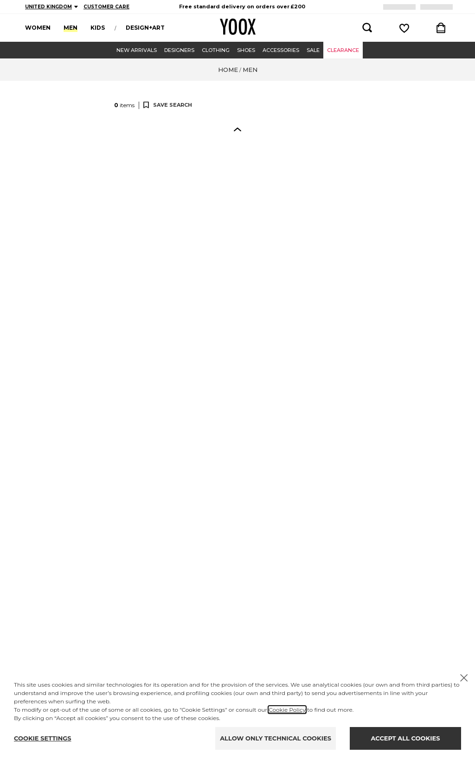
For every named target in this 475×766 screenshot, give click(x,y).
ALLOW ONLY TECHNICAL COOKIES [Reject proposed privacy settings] (275, 738)
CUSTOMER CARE (106, 7)
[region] (242, 7)
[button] (59, 144)
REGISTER (404, 7)
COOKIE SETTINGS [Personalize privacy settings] (42, 738)
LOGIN (438, 7)
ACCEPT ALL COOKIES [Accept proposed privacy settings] (405, 738)
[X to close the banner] (464, 678)
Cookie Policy (287, 709)
